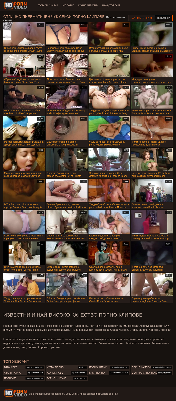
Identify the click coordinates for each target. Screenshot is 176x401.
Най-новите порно (141, 18)
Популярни (163, 18)
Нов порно (68, 5)
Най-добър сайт (111, 5)
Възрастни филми (48, 5)
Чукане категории (88, 5)
